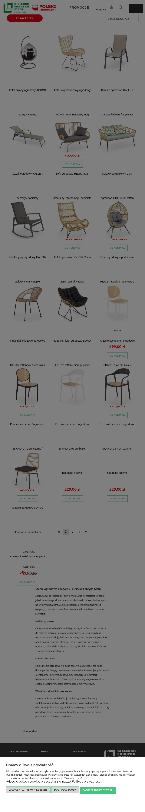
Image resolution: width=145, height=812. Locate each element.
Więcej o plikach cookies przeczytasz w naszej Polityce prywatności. (54, 782)
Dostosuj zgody (65, 790)
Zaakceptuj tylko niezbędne (28, 790)
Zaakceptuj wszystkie (98, 790)
